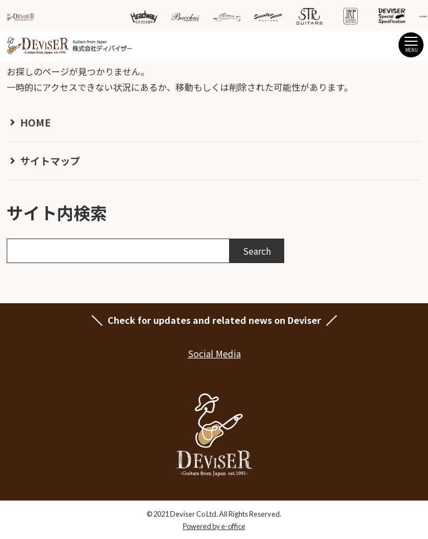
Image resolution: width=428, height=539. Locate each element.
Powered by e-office (214, 526)
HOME (35, 122)
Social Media (214, 353)
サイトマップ (50, 160)
